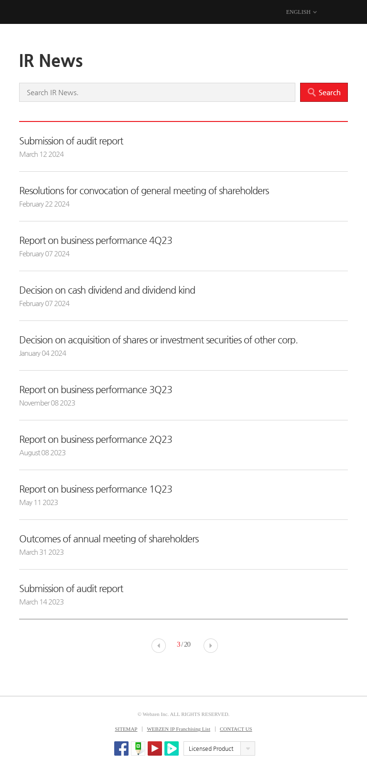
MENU (342, 12)
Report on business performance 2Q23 (95, 439)
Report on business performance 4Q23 (95, 240)
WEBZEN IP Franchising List (178, 729)
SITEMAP (126, 729)
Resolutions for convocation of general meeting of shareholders (144, 190)
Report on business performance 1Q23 (95, 489)
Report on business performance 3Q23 (95, 389)
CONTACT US (236, 729)
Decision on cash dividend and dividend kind (107, 290)
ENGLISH (298, 12)
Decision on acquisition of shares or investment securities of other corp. (158, 339)
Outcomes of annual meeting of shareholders (108, 538)
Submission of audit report (71, 140)
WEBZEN (27, 12)
